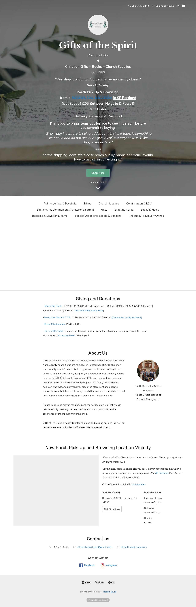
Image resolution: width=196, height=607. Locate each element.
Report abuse (109, 592)
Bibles (87, 203)
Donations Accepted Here (89, 310)
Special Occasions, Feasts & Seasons (98, 215)
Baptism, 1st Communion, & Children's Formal (65, 209)
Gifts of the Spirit (54, 331)
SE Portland (162, 473)
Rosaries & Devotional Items (50, 215)
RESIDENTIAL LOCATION (91, 98)
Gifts (104, 209)
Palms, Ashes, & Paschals (60, 203)
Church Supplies (109, 203)
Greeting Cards (124, 209)
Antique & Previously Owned (146, 215)
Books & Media (150, 209)
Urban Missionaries (54, 324)
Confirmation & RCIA (139, 203)
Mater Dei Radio (53, 306)
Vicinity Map (138, 484)
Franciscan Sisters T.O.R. (57, 317)
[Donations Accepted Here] (127, 317)
